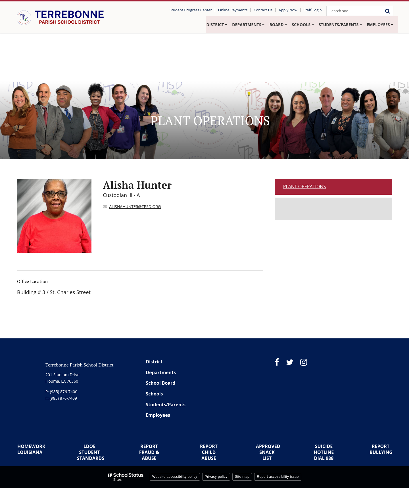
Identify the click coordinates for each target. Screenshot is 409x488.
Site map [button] (242, 477)
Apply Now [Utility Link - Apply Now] (289, 9)
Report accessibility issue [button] (278, 477)
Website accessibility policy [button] (174, 477)
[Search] (387, 11)
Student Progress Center (195, 9)
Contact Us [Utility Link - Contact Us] (265, 9)
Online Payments (236, 9)
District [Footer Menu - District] (154, 362)
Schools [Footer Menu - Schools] (154, 394)
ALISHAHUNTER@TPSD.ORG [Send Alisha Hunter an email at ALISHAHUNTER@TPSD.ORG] (135, 206)
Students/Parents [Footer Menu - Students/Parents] (165, 404)
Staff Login (313, 9)
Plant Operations (304, 186)
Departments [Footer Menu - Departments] (161, 372)
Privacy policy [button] (216, 477)
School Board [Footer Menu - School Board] (160, 383)
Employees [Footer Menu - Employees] (158, 415)
